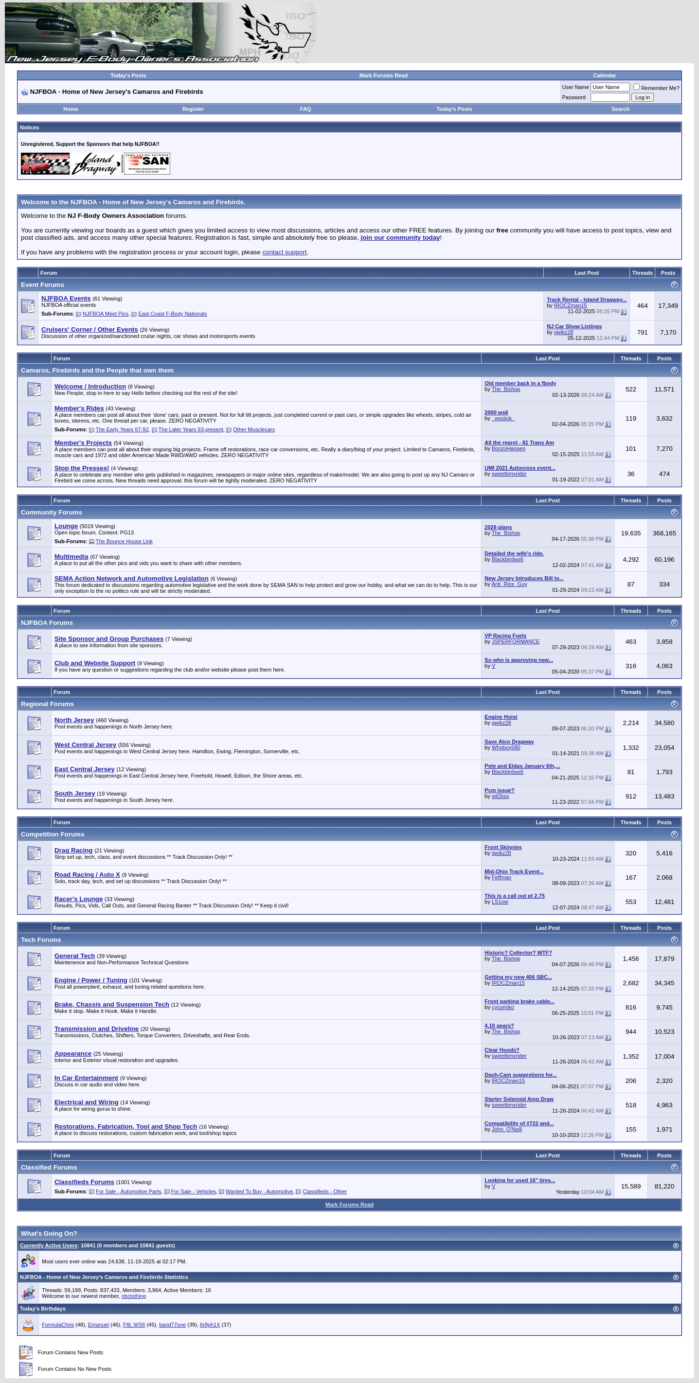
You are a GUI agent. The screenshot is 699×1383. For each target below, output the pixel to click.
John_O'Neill (507, 1129)
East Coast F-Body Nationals (172, 314)
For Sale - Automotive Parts (128, 1191)
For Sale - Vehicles (193, 1191)
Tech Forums (41, 939)
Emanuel (98, 1325)
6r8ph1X (210, 1325)
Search (620, 109)
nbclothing (134, 1296)
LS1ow (500, 901)
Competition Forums (52, 834)
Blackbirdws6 (507, 559)
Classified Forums (49, 1167)
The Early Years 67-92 (122, 429)
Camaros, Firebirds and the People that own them (97, 370)
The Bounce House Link (124, 541)
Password (574, 97)
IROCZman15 (570, 305)
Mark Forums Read (383, 75)
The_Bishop (506, 389)
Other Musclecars (254, 429)
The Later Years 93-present (191, 429)
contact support (284, 252)
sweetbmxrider (509, 474)
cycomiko (503, 1007)
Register (193, 109)
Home (70, 109)
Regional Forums (47, 704)
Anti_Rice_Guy (509, 584)
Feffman (501, 877)
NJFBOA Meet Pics (105, 314)
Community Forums (51, 512)
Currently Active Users (48, 1245)
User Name (576, 87)
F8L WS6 (134, 1325)
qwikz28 (564, 332)
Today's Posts (128, 75)
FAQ (305, 109)
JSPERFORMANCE (515, 641)
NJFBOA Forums (47, 622)
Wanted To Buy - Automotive (259, 1191)
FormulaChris (58, 1325)
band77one (172, 1325)
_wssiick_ (503, 418)
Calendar (604, 75)
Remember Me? (656, 88)
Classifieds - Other (324, 1191)
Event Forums (42, 284)
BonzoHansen (508, 448)
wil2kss (500, 796)
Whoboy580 (506, 747)
